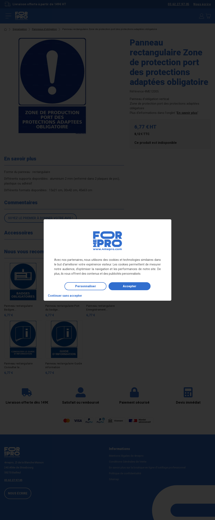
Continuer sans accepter (65, 295)
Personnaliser (85, 286)
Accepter (129, 286)
